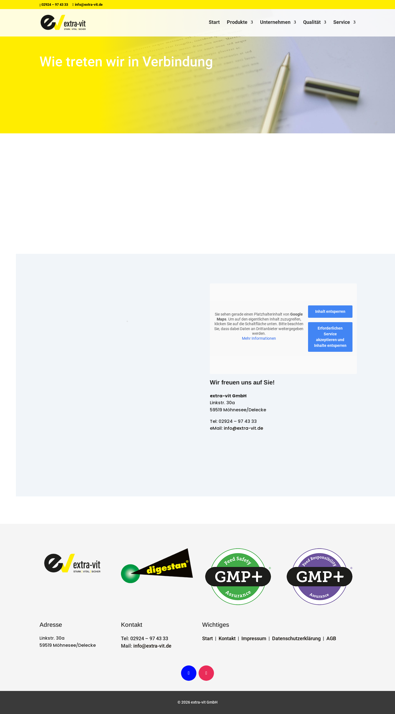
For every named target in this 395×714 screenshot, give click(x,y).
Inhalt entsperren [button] (330, 311)
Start (214, 23)
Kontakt (227, 638)
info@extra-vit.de (243, 428)
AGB (331, 638)
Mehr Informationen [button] (259, 338)
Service (341, 23)
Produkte (237, 23)
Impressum (253, 638)
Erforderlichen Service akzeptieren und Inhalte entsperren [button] (330, 337)
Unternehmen (275, 23)
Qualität (312, 23)
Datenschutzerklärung (296, 638)
